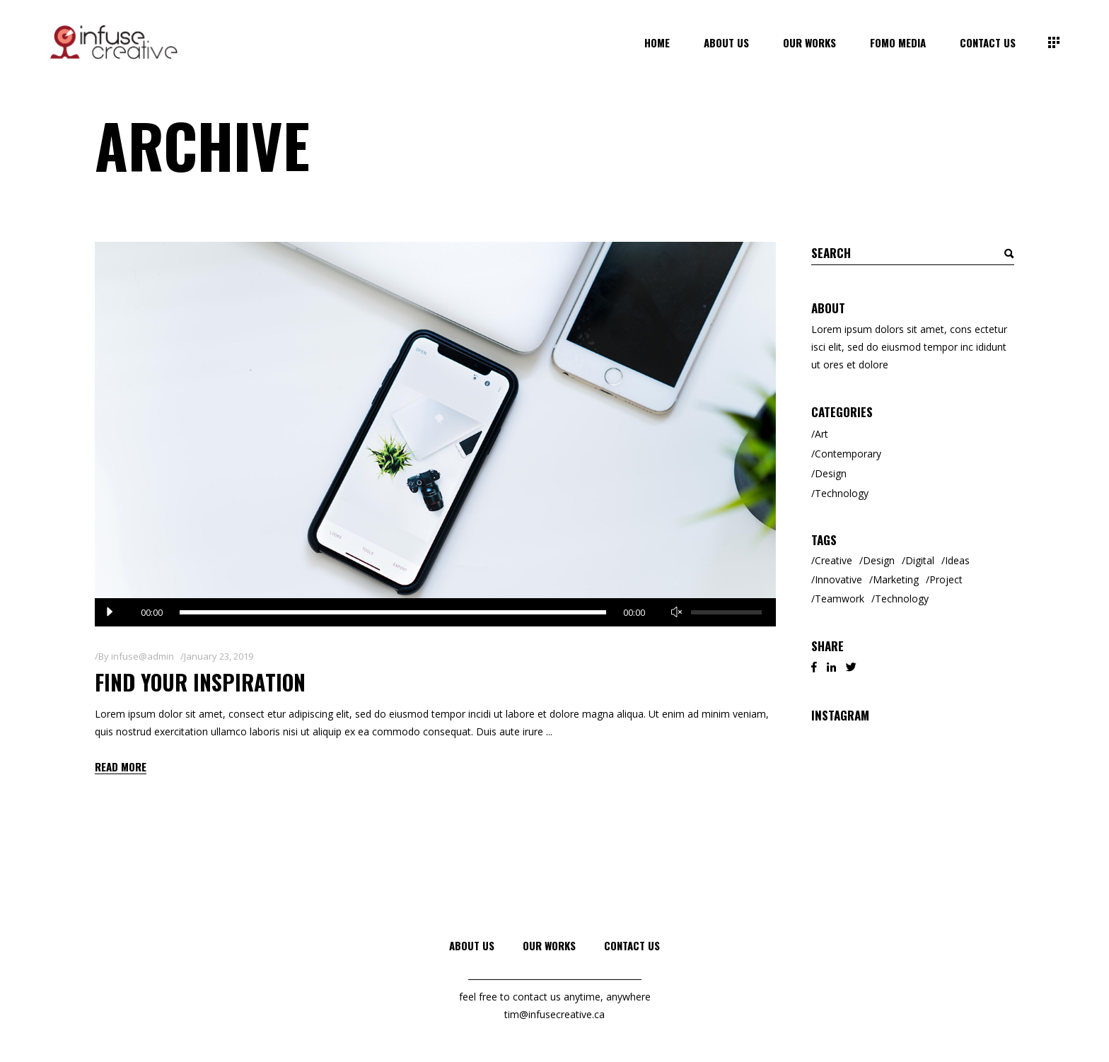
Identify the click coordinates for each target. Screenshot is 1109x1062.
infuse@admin (142, 656)
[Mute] (677, 612)
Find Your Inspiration (200, 682)
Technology (842, 493)
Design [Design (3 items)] (879, 560)
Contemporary (848, 453)
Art (821, 433)
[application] (435, 612)
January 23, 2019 (218, 656)
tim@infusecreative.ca (554, 1014)
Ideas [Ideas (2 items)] (957, 560)
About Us (471, 945)
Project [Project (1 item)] (946, 579)
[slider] (393, 612)
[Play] (109, 612)
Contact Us (632, 945)
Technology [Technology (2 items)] (902, 598)
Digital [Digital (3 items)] (919, 560)
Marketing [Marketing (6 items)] (896, 579)
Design (831, 473)
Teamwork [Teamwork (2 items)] (839, 598)
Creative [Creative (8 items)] (833, 560)
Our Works (549, 945)
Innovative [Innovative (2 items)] (838, 579)
